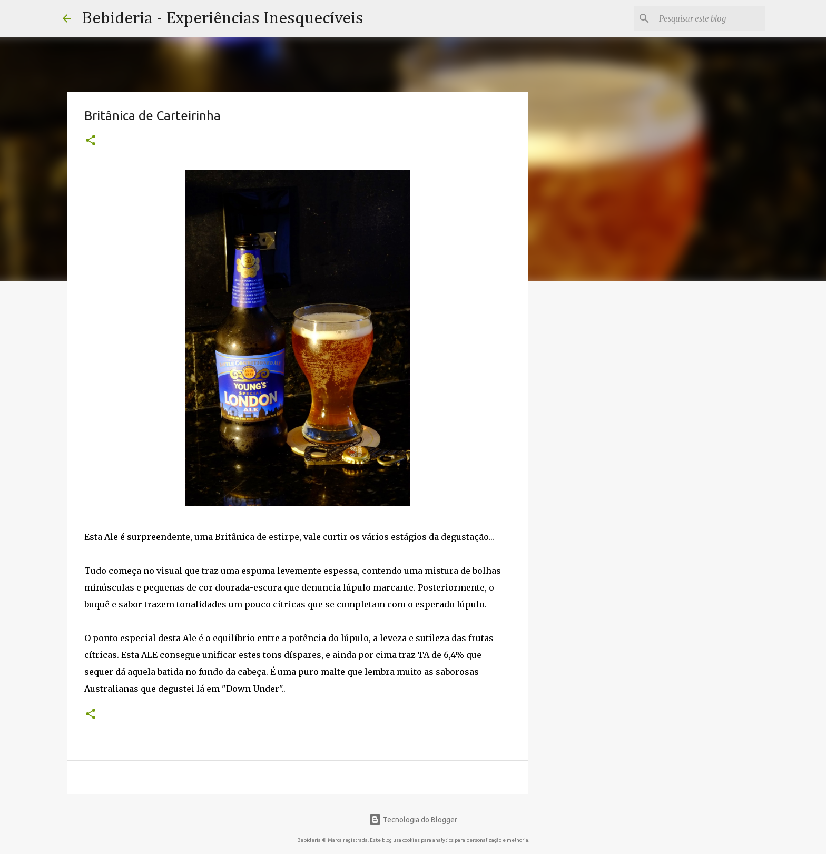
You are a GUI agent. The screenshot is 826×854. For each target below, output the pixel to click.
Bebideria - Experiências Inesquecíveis (222, 18)
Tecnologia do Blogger (413, 820)
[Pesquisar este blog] (710, 18)
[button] (90, 141)
